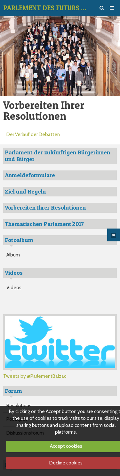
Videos (13, 287)
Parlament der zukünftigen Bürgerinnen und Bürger (57, 155)
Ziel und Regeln (25, 191)
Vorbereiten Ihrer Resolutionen (45, 207)
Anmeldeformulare (30, 175)
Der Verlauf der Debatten (33, 134)
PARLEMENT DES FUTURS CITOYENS (45, 8)
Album (13, 255)
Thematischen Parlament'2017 (44, 224)
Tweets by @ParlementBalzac (34, 376)
